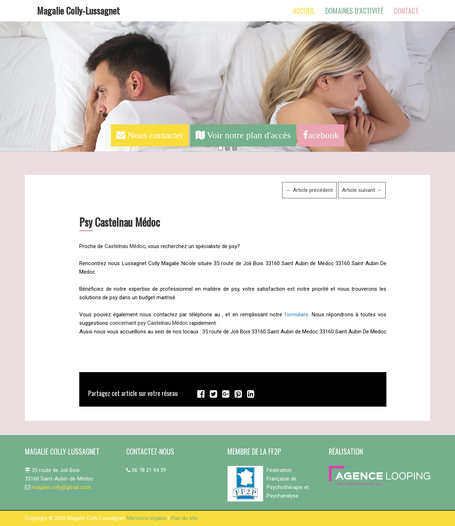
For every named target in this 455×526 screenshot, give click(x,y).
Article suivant (362, 190)
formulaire (296, 314)
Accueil (304, 10)
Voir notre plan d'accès (243, 135)
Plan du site (184, 518)
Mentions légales (146, 518)
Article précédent (309, 190)
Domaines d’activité (354, 10)
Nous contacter (149, 135)
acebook (321, 135)
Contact (406, 10)
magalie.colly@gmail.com (61, 487)
